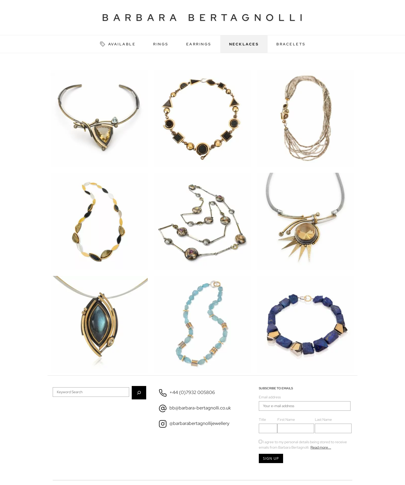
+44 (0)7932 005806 (187, 393)
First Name (286, 419)
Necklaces (244, 44)
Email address (270, 397)
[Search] (139, 392)
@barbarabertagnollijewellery (194, 424)
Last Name (323, 419)
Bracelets (291, 44)
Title (262, 419)
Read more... (320, 447)
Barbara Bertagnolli (204, 17)
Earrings (199, 44)
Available (117, 44)
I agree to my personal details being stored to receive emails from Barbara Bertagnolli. (303, 445)
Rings (161, 44)
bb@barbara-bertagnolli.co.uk (195, 408)
